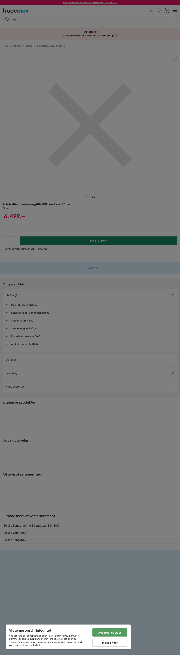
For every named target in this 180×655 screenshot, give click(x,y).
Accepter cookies (110, 632)
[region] (68, 637)
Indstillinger (110, 642)
